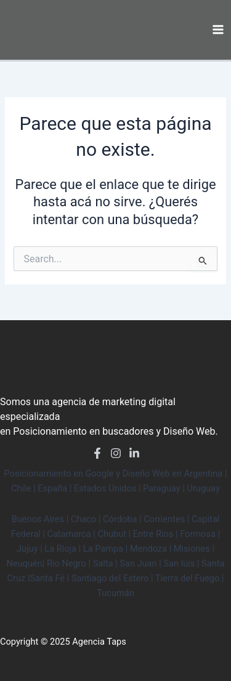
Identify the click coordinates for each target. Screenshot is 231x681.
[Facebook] (97, 453)
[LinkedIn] (134, 453)
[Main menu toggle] (218, 29)
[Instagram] (115, 453)
